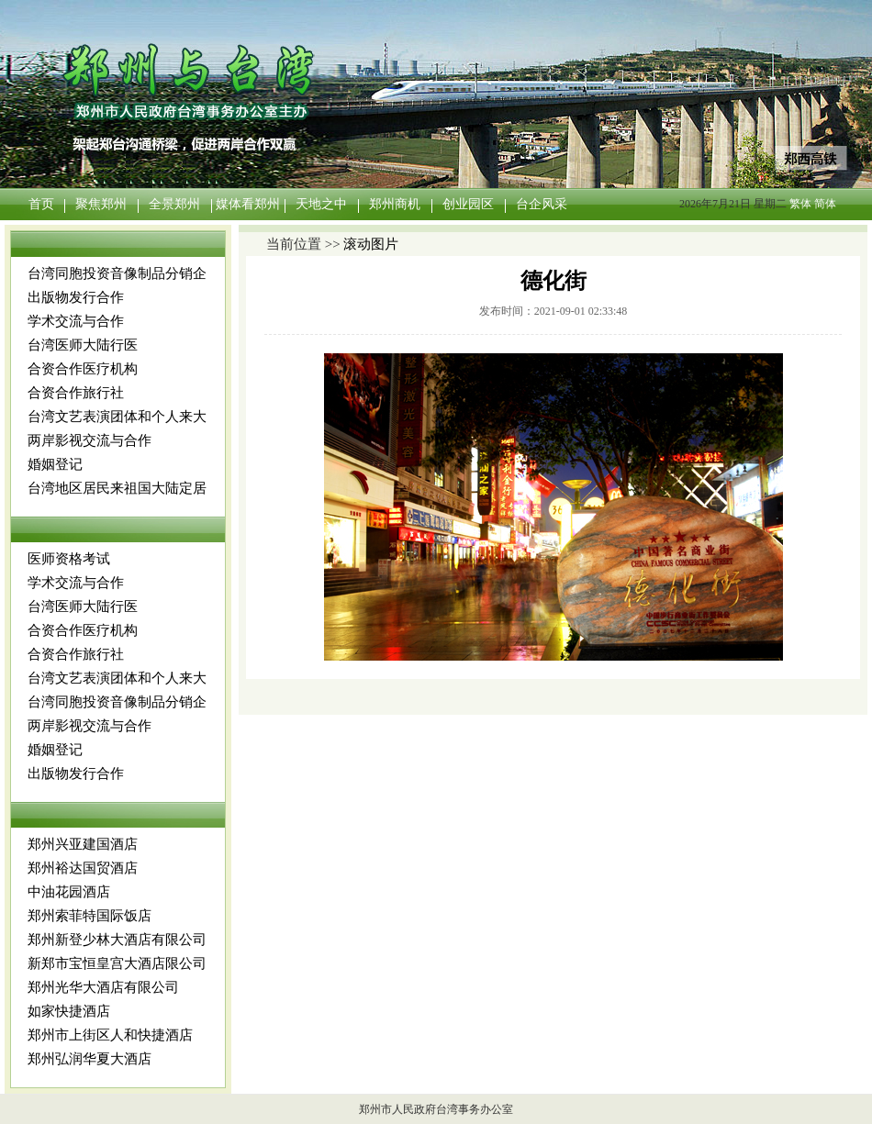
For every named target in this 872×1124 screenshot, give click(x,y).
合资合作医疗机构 (83, 369)
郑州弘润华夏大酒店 (89, 1059)
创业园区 (468, 204)
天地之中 (321, 204)
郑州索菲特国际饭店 (89, 915)
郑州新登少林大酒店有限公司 (117, 939)
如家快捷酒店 (69, 1011)
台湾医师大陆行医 (83, 345)
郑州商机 (394, 204)
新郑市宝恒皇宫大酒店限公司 (117, 963)
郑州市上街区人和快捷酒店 (110, 1035)
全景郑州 (174, 204)
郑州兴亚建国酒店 (83, 844)
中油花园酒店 (69, 892)
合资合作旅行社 (76, 392)
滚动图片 (370, 244)
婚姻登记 (55, 464)
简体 (825, 203)
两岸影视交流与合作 (89, 440)
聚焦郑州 (101, 204)
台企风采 (541, 204)
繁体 (800, 203)
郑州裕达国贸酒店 (83, 868)
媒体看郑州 (248, 204)
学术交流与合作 (76, 321)
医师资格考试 (69, 558)
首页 (41, 204)
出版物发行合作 (76, 297)
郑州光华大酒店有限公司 (103, 987)
